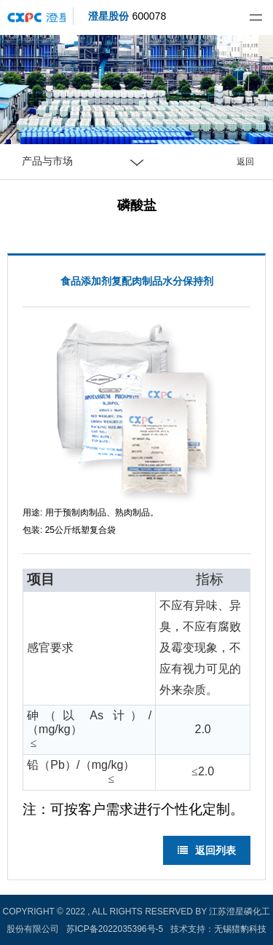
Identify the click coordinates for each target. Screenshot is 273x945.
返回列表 (207, 850)
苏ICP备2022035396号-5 (114, 929)
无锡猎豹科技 (240, 929)
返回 (245, 162)
